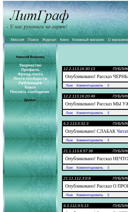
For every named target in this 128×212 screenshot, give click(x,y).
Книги (30, 87)
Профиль (30, 69)
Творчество (30, 65)
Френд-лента (30, 74)
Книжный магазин (88, 39)
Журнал (49, 39)
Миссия (17, 39)
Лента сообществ (30, 78)
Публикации (30, 83)
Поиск (33, 39)
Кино (64, 39)
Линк (69, 85)
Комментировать (89, 85)
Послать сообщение (30, 92)
